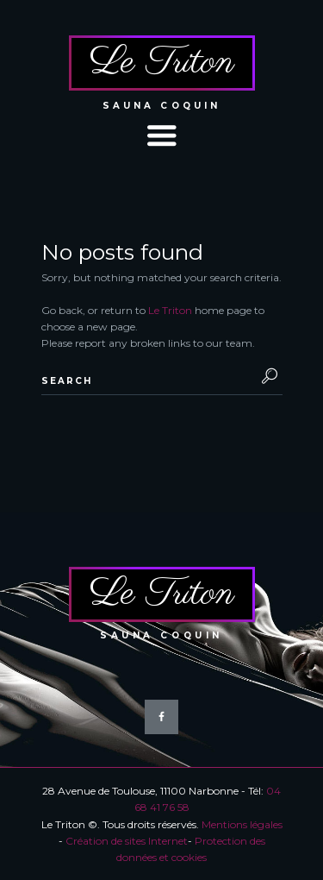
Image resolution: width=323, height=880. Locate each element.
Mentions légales (242, 824)
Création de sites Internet (126, 840)
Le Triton (170, 310)
